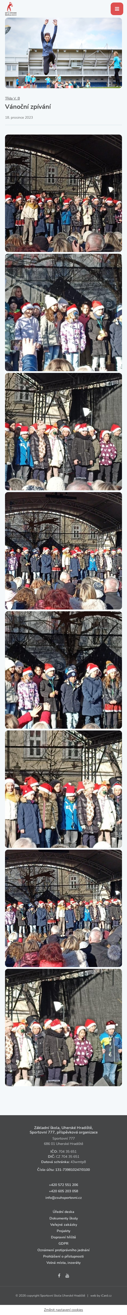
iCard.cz (106, 1296)
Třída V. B (12, 98)
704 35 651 (67, 1151)
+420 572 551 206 (63, 1184)
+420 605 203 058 (63, 1191)
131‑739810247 (68, 1169)
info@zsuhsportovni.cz (63, 1197)
